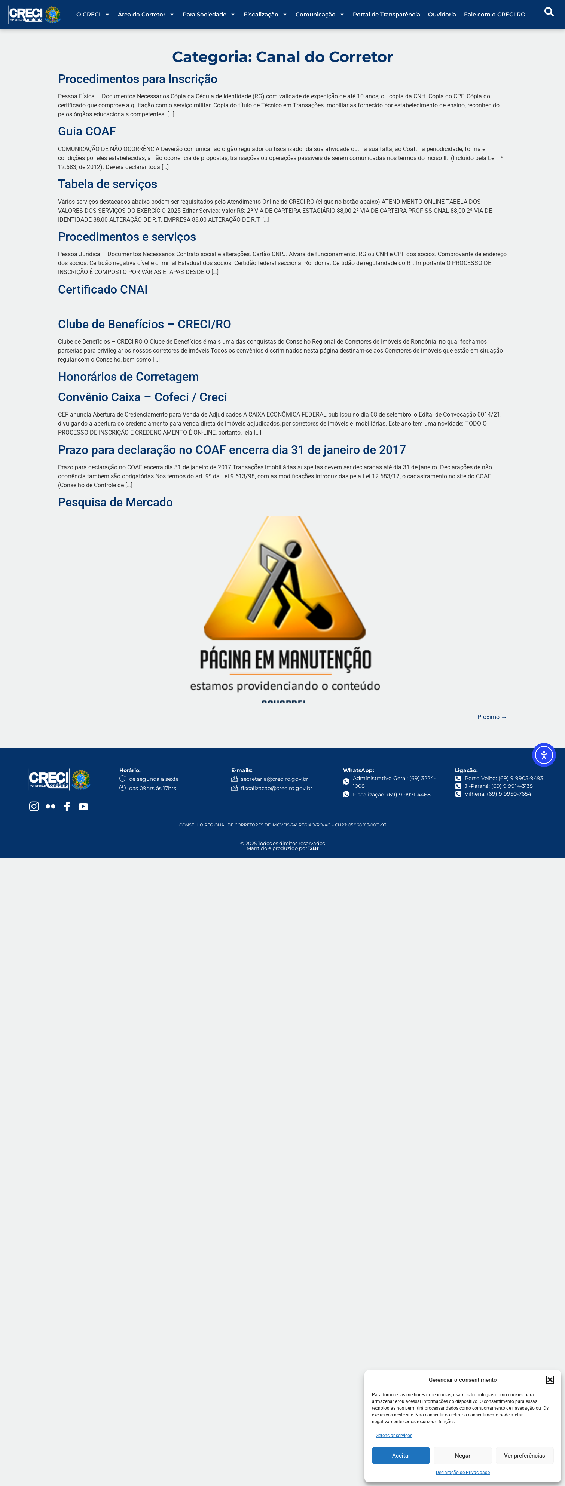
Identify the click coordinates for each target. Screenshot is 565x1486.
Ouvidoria (442, 14)
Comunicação (320, 14)
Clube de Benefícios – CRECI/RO (144, 324)
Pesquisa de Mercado (115, 502)
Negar (462, 1455)
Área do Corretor (146, 14)
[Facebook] (67, 807)
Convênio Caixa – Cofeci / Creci (142, 397)
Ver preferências (524, 1455)
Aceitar (401, 1455)
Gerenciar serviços (394, 1435)
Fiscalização (266, 14)
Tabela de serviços (107, 184)
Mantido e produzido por (283, 848)
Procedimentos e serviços (127, 237)
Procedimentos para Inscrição (137, 79)
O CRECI (93, 14)
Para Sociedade (209, 14)
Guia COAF (87, 131)
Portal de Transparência (386, 14)
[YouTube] (83, 807)
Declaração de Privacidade (463, 1472)
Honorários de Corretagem (128, 376)
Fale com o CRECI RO (495, 14)
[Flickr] (50, 807)
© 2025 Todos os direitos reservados (282, 843)
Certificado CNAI (103, 289)
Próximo (492, 717)
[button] (550, 1380)
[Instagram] (34, 807)
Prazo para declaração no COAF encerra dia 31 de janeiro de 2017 (232, 450)
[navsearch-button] (549, 14)
